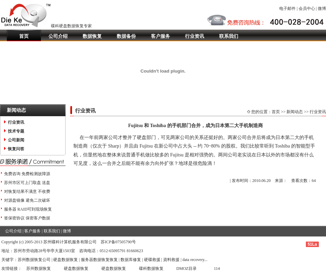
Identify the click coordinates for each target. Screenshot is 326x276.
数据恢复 (92, 36)
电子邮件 (287, 8)
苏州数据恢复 (38, 268)
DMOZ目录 (186, 268)
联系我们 (228, 36)
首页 (24, 36)
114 (217, 268)
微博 (322, 8)
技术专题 (16, 131)
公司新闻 (16, 140)
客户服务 (160, 36)
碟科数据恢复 (151, 268)
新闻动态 (294, 111)
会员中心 (307, 8)
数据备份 (126, 36)
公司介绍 (58, 36)
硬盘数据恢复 (76, 268)
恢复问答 (16, 149)
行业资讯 (194, 36)
